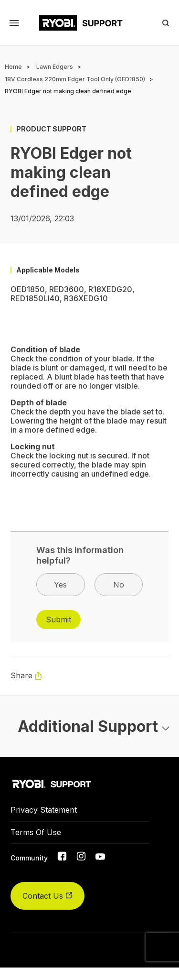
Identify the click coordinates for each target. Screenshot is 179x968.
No (118, 584)
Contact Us (47, 896)
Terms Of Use (36, 832)
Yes (60, 584)
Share (21, 675)
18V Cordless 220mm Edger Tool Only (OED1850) (75, 79)
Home (13, 66)
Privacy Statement (44, 810)
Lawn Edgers (54, 66)
